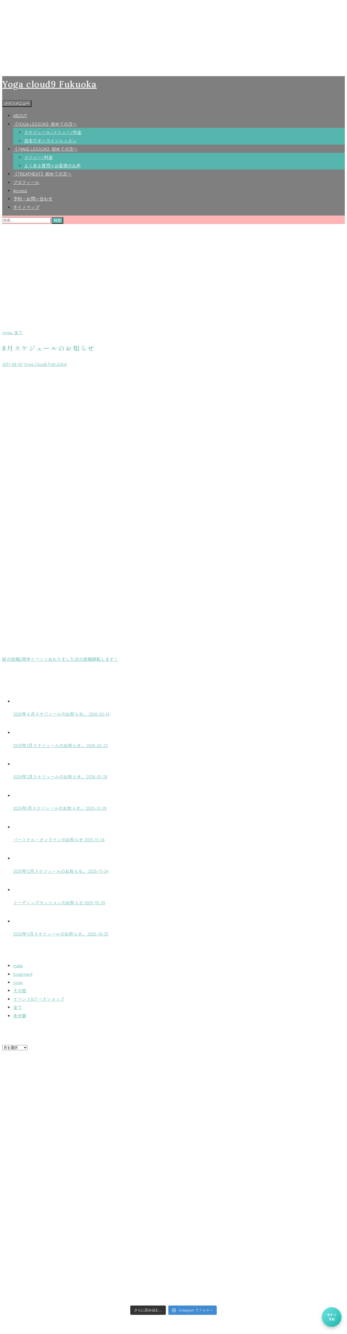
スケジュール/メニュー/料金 (53, 132)
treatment (23, 974)
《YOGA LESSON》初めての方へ (45, 124)
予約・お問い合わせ (33, 198)
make (18, 965)
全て (18, 332)
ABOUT (20, 115)
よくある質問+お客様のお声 (52, 165)
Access (20, 190)
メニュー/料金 (38, 157)
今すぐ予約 (332, 1316)
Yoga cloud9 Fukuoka (49, 84)
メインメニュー (16, 103)
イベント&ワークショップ (38, 999)
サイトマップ (26, 207)
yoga (6, 332)
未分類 (19, 1015)
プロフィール (26, 182)
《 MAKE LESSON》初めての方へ (45, 148)
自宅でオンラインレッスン (50, 140)
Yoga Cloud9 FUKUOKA (45, 364)
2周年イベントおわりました (38, 659)
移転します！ (96, 659)
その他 (19, 990)
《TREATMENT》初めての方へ (42, 173)
